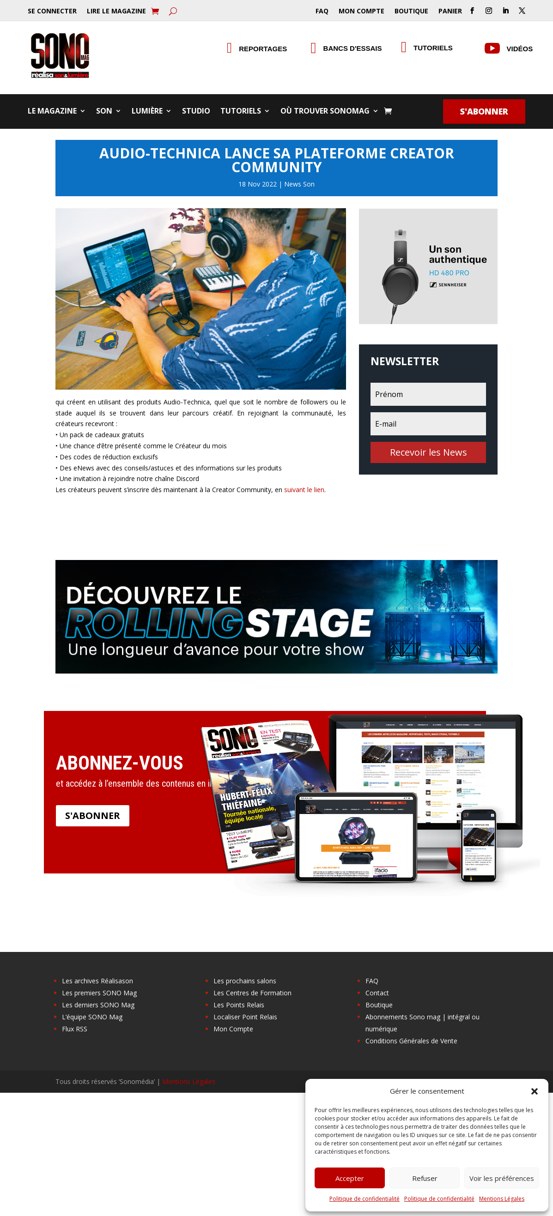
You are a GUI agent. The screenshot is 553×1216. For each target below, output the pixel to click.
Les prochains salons (244, 980)
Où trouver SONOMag (325, 112)
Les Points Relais (238, 1004)
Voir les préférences (501, 1178)
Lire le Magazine (116, 11)
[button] (534, 1091)
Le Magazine (52, 112)
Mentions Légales (501, 1199)
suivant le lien (304, 489)
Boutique (411, 11)
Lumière (147, 112)
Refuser (425, 1178)
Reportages (263, 49)
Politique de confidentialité (364, 1199)
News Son (299, 184)
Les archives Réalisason (97, 980)
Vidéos (520, 49)
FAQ (322, 11)
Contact (377, 992)
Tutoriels (240, 112)
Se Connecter (52, 11)
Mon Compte (361, 11)
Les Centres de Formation (252, 992)
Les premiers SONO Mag (99, 992)
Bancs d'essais (352, 48)
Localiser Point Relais (245, 1016)
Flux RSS (74, 1028)
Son (104, 112)
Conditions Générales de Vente (411, 1040)
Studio (196, 112)
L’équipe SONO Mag (92, 1016)
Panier (450, 11)
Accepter (349, 1178)
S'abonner (484, 111)
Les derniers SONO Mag (98, 1004)
